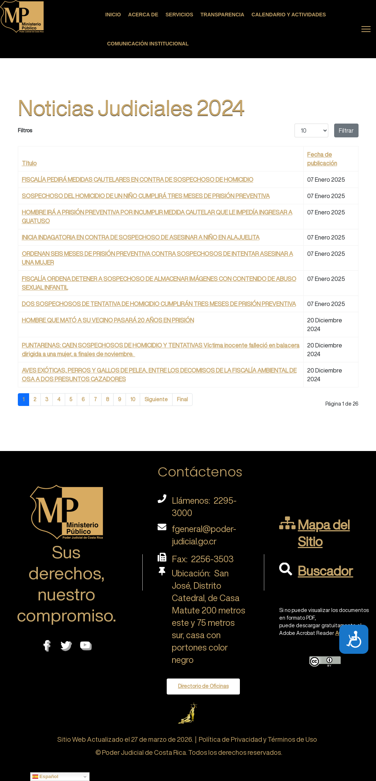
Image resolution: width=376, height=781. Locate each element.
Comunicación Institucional (148, 44)
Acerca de (143, 14)
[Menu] (366, 29)
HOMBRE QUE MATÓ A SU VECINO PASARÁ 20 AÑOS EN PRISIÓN (108, 320)
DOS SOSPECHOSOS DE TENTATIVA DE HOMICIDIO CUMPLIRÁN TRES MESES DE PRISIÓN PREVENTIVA (159, 304)
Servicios (179, 14)
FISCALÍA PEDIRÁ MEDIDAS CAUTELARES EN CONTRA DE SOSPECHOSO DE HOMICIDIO (137, 179)
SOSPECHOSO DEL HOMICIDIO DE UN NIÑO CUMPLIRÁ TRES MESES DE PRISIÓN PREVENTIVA (146, 196)
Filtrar (346, 130)
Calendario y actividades (289, 14)
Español (45, 777)
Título (29, 163)
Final (182, 399)
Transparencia (222, 14)
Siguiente (156, 399)
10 (132, 399)
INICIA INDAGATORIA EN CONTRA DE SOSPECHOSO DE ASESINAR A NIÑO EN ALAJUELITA (141, 237)
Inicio (113, 14)
